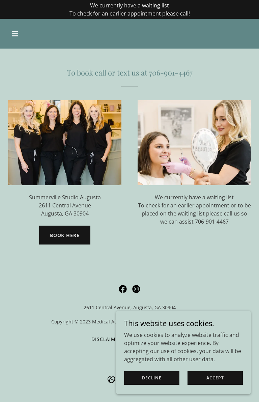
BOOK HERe (65, 235)
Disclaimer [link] (106, 339)
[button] (26, 33)
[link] (123, 289)
